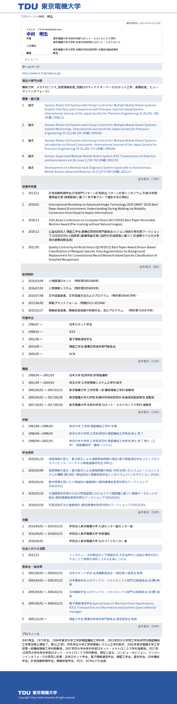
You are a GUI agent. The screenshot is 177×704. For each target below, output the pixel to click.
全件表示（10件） (149, 412)
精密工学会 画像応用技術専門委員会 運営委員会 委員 (103, 619)
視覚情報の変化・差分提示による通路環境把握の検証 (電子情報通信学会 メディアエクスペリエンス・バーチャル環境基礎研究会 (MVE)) (104, 461)
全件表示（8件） (150, 267)
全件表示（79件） (149, 179)
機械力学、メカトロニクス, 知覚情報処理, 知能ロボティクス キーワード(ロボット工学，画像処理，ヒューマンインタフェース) (90, 89)
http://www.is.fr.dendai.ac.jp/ (41, 73)
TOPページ (28, 16)
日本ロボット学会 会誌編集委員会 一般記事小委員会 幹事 (106, 573)
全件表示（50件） (149, 512)
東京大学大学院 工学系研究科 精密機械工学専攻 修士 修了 (106, 433)
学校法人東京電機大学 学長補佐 (89, 533)
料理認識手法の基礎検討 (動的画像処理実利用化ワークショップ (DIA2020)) (97, 505)
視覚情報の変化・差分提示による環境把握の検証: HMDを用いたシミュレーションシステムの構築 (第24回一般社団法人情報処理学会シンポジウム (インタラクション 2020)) (104, 472)
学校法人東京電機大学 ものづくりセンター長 (98, 541)
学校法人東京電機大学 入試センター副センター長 (101, 526)
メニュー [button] (30, 59)
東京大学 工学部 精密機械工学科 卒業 (93, 426)
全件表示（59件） (149, 626)
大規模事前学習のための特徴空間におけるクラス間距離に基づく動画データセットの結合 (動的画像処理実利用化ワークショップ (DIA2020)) (103, 495)
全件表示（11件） (149, 361)
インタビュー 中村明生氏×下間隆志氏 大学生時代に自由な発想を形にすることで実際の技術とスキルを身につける (114, 557)
